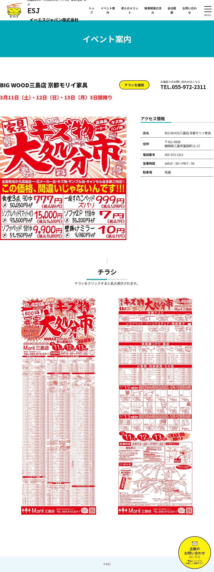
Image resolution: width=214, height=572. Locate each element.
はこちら (194, 551)
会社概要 (172, 10)
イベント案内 (108, 10)
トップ (91, 10)
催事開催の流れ (152, 10)
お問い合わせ (189, 10)
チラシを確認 (134, 84)
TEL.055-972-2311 (183, 85)
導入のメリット (129, 10)
